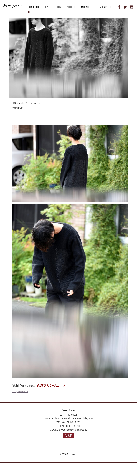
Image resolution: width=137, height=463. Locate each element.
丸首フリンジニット (51, 386)
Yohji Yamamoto (20, 391)
